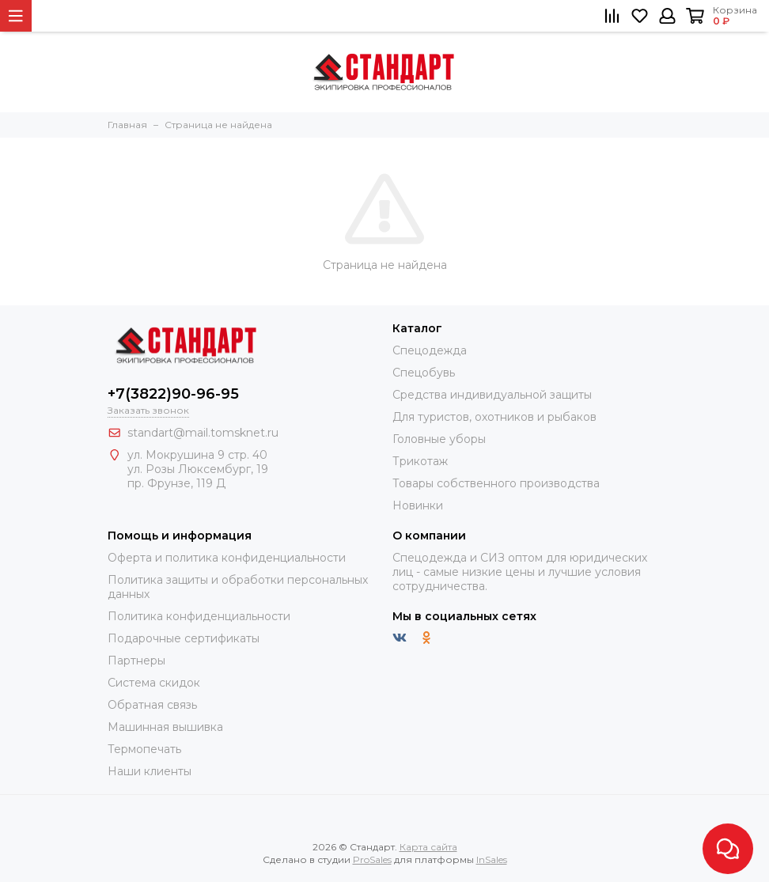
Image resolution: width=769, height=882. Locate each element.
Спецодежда (429, 350)
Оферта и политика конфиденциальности (227, 558)
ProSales (372, 859)
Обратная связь (152, 705)
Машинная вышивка (165, 727)
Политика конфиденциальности (199, 616)
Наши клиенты (149, 771)
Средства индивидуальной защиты (492, 395)
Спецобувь (423, 372)
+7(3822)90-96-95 (173, 394)
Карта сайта (428, 847)
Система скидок (154, 683)
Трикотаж (420, 461)
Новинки (417, 505)
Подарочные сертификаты (183, 638)
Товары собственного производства (496, 483)
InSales (491, 859)
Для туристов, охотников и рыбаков (494, 417)
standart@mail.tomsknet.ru (202, 433)
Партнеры (136, 660)
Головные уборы (439, 439)
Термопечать (144, 749)
